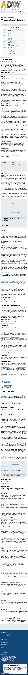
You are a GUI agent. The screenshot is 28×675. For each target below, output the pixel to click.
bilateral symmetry (6, 156)
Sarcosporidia (9, 368)
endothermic (15, 154)
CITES (3, 472)
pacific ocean (17, 73)
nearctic (14, 72)
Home (2, 17)
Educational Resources (5, 644)
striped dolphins (23, 283)
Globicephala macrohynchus (15, 499)
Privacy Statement (4, 652)
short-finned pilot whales (17, 284)
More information (15, 464)
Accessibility (3, 650)
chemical (11, 322)
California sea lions (21, 286)
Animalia (5, 17)
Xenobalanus (3, 370)
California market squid (7, 101)
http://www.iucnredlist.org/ (19, 554)
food (11, 402)
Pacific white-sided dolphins (9, 277)
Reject (11, 672)
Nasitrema (3, 364)
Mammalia (10, 41)
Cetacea (9, 44)
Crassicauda (20, 364)
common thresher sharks (14, 444)
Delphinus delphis (4, 519)
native (19, 72)
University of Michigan (4, 632)
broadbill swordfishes (5, 444)
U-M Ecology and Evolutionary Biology (7, 635)
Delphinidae (10, 47)
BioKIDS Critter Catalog (5, 483)
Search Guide (14, 14)
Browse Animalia (4, 639)
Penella (18, 370)
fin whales (24, 284)
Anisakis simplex (18, 365)
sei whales (3, 286)
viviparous (9, 197)
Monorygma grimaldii (5, 367)
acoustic (14, 319)
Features (4, 24)
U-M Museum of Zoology (5, 634)
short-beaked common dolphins (14, 283)
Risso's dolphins (4, 284)
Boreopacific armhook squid (20, 339)
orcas (5, 358)
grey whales (14, 286)
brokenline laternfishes (5, 337)
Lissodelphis (10, 50)
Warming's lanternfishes (15, 337)
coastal (16, 105)
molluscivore (18, 351)
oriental (3, 73)
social (15, 297)
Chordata (9, 35)
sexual (3, 197)
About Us (2, 641)
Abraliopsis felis (4, 340)
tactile (12, 321)
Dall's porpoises (10, 284)
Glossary (2, 647)
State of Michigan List (7, 475)
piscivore (10, 351)
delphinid (16, 317)
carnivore (4, 351)
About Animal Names (4, 642)
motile (9, 297)
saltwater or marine (20, 103)
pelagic (10, 105)
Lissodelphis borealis (11, 17)
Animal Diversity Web (11, 9)
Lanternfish (3, 334)
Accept (6, 672)
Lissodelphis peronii (4, 564)
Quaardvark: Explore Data (5, 649)
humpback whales (8, 286)
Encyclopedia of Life (4, 481)
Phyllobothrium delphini (21, 367)
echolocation (4, 322)
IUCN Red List (5, 463)
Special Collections (4, 645)
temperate (11, 103)
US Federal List (5, 470)
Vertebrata (10, 38)
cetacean (5, 269)
